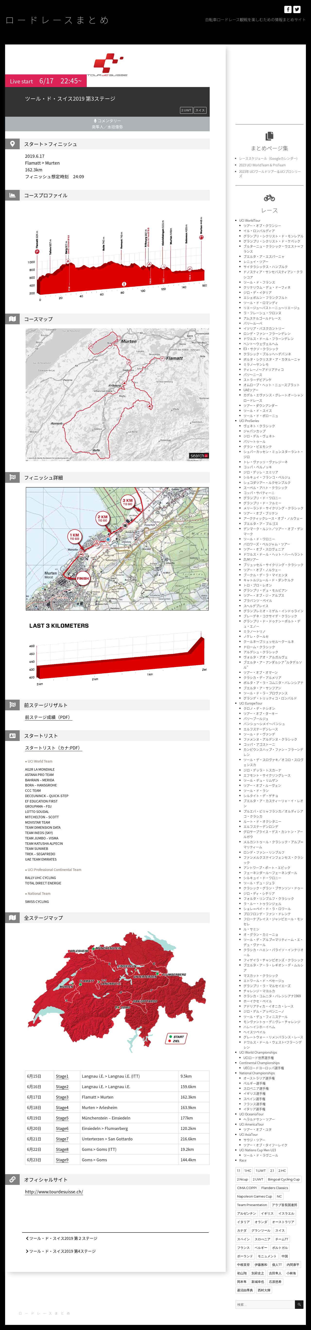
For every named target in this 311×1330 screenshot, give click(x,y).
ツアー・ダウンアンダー (260, 404)
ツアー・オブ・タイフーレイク (265, 1139)
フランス (243, 1241)
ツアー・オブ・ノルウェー (262, 567)
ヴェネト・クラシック (259, 424)
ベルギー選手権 (254, 1077)
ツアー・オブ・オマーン (260, 669)
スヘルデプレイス (255, 603)
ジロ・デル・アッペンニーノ (263, 1006)
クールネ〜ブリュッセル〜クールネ (268, 638)
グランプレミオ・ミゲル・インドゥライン (273, 608)
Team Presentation (252, 1199)
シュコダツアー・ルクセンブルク (267, 480)
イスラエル (286, 1207)
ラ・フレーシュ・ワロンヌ (262, 312)
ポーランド (245, 1250)
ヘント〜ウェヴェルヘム (260, 342)
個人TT (277, 1258)
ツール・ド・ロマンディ (260, 301)
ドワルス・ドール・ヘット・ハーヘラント (273, 552)
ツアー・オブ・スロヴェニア (263, 547)
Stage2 (62, 1086)
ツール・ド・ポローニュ (260, 414)
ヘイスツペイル (254, 1026)
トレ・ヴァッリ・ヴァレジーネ (265, 460)
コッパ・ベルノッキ (257, 465)
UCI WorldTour (249, 220)
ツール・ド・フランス (259, 281)
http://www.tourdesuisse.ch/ (54, 1191)
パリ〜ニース (252, 373)
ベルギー (261, 1241)
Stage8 (62, 1149)
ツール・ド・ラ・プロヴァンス (265, 689)
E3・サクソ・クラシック (260, 347)
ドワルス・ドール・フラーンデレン (268, 337)
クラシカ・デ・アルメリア (262, 674)
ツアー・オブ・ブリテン (260, 511)
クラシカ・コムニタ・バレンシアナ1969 (272, 991)
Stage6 (62, 1128)
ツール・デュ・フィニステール (265, 1011)
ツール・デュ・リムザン (260, 776)
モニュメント (267, 1250)
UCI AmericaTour (251, 1118)
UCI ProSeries (249, 419)
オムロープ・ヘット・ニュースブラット (271, 383)
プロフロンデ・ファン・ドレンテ (267, 909)
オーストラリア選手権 (259, 1072)
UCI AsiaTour (248, 1129)
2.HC (282, 1165)
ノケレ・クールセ (256, 633)
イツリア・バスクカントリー (264, 327)
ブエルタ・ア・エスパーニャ (264, 256)
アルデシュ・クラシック (260, 649)
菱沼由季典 (245, 1284)
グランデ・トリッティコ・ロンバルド (270, 695)
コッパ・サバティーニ (259, 490)
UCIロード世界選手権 (258, 1052)
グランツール (260, 1224)
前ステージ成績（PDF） (48, 717)
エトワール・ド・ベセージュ (263, 975)
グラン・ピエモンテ (257, 444)
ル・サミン (251, 924)
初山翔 (242, 1267)
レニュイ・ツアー (255, 261)
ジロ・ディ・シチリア (259, 889)
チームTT (281, 1233)
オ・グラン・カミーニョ (260, 929)
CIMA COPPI (247, 1182)
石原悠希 (275, 1275)
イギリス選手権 (254, 1088)
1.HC (248, 1165)
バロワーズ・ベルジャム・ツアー (266, 541)
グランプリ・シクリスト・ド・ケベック (271, 240)
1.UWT (260, 1165)
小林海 (291, 1267)
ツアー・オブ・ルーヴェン (262, 781)
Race (242, 1154)
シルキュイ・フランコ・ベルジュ (267, 475)
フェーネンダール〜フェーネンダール (270, 868)
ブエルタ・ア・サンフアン (262, 684)
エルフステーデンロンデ (260, 822)
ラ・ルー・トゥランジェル (262, 899)
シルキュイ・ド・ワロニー (262, 873)
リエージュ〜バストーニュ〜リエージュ (271, 307)
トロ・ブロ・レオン (257, 582)
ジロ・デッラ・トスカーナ (262, 766)
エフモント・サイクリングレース (267, 771)
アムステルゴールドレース (262, 317)
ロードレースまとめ (59, 19)
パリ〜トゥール (254, 439)
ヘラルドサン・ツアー (259, 1113)
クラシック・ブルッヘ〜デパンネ (267, 353)
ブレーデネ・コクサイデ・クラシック (270, 613)
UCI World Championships (258, 1047)
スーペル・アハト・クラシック (265, 485)
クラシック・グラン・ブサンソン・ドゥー (273, 883)
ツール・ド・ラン (256, 786)
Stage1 (62, 1076)
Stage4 (62, 1107)
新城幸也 (257, 1275)
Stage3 (62, 1097)
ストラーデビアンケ (257, 378)
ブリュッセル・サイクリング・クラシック (273, 562)
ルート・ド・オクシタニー (262, 817)
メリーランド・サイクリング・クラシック (273, 506)
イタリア (243, 1216)
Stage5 (62, 1117)
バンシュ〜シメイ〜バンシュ (264, 720)
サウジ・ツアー (254, 1134)
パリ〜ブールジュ (255, 715)
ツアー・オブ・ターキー (260, 710)
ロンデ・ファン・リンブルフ (264, 848)
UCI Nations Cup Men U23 (257, 1144)
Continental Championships (259, 1057)
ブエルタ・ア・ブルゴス (260, 521)
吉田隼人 (275, 1267)
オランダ (261, 1216)
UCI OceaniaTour (251, 1108)
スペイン (243, 1233)
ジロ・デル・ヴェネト (259, 434)
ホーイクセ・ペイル (257, 996)
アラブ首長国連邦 (284, 1199)
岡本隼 (242, 1275)
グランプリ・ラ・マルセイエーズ (267, 980)
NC (279, 1190)
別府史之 (257, 1267)
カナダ (242, 1224)
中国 (285, 1250)
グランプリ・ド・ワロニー (262, 495)
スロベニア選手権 (256, 1083)
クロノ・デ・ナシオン (259, 705)
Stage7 (62, 1138)
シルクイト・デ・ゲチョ (260, 792)
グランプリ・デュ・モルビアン (265, 587)
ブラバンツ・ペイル (257, 598)
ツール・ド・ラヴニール (260, 1149)
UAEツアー (251, 388)
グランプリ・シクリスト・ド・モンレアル (273, 235)
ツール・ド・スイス (257, 409)
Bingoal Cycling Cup (284, 1173)
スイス (200, 110)
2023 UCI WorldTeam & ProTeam (262, 165)
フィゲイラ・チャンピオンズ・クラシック (273, 955)
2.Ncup (242, 1173)
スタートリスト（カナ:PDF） (53, 748)
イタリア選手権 (254, 1103)
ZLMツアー (251, 557)
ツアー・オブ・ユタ (257, 1123)
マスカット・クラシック (260, 970)
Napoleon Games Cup (254, 1190)
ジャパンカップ (254, 429)
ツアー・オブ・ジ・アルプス (263, 592)
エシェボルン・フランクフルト (265, 296)
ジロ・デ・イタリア (257, 291)
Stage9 (62, 1159)
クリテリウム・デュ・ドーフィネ (267, 286)
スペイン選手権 (254, 1093)
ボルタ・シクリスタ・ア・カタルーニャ (271, 358)
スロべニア (262, 1233)
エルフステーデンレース (260, 725)
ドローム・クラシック (259, 644)
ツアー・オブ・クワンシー (262, 225)
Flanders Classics (274, 1182)
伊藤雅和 (261, 1258)
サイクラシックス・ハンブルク (265, 266)
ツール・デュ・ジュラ (259, 878)
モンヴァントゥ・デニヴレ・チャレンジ (271, 1016)
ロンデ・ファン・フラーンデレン (267, 332)
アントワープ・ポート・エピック (266, 863)
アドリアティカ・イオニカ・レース (268, 1001)
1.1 (238, 1165)
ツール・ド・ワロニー (259, 536)
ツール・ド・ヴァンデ (259, 730)
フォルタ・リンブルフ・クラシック (268, 894)
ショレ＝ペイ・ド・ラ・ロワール (267, 904)
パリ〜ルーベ (252, 322)
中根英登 (243, 1258)
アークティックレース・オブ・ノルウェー (273, 516)
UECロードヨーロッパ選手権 (263, 1062)
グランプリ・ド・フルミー (262, 501)
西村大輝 (264, 1284)
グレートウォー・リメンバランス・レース (273, 1032)
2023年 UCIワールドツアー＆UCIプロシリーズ (270, 173)
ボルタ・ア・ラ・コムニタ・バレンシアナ (273, 679)
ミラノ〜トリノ (254, 628)
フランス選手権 (254, 1098)
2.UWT (186, 110)
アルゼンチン (246, 1207)
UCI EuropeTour (250, 700)
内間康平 (293, 1258)
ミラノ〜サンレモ (256, 363)
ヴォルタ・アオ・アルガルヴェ (265, 654)
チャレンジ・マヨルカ (259, 986)
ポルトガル (280, 1241)
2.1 (272, 1165)
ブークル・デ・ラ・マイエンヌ (265, 572)
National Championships (257, 1067)
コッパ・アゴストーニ (259, 741)
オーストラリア (283, 1216)
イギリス (267, 1207)
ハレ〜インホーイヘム (259, 1021)
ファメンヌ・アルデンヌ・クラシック (270, 735)
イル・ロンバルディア (259, 230)
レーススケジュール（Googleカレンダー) (268, 158)
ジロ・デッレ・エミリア (260, 470)
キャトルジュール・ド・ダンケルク (268, 577)
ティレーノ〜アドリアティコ (263, 368)
